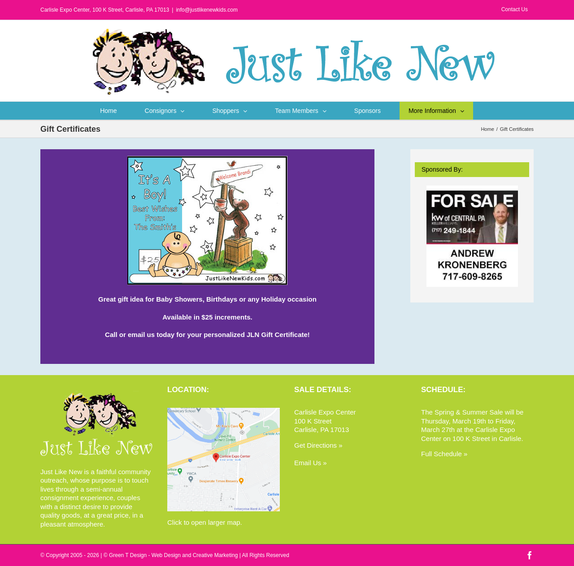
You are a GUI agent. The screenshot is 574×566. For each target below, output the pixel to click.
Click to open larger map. (204, 522)
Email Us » (310, 463)
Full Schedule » (444, 454)
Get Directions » (318, 445)
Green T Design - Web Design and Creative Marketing (173, 555)
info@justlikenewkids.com (207, 10)
